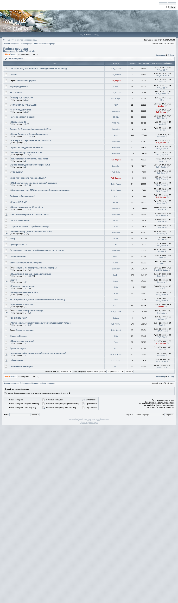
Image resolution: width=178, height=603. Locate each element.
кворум (13, 280)
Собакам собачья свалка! (22, 196)
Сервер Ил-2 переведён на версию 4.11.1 (31, 140)
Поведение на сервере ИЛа (24, 292)
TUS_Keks (116, 172)
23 (33, 276)
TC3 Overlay (17, 172)
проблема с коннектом (22, 304)
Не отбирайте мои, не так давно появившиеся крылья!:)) (37, 299)
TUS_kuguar (116, 81)
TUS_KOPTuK (161, 76)
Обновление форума (26, 81)
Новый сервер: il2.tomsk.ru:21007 (27, 152)
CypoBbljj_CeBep (161, 270)
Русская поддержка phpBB (89, 423)
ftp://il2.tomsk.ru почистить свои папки (29, 159)
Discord (13, 75)
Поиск (88, 34)
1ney (116, 226)
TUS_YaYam (116, 69)
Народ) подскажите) (19, 87)
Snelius (161, 106)
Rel (161, 130)
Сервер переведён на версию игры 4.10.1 (30, 165)
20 (30, 136)
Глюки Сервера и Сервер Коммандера (29, 134)
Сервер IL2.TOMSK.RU (22, 98)
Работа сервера (48, 44)
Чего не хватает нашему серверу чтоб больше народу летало (41, 323)
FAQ (81, 34)
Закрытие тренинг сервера (30, 311)
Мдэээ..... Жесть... (18, 336)
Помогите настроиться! (22, 341)
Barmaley (20, 51)
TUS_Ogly (161, 70)
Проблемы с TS (18, 122)
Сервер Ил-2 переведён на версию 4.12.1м (30, 129)
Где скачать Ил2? (18, 318)
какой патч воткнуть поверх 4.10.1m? (28, 178)
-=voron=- (161, 161)
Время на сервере (25, 330)
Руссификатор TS (18, 245)
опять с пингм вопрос (20, 220)
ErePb (115, 87)
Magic (161, 124)
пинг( (12, 239)
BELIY (115, 306)
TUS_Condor (116, 93)
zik (116, 245)
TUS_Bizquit (116, 330)
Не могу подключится (20, 110)
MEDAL (116, 202)
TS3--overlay (16, 93)
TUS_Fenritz (116, 312)
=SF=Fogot (115, 99)
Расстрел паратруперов (22, 286)
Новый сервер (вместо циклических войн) (31, 231)
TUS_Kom (161, 203)
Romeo (161, 209)
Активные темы (31, 40)
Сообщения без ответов (13, 40)
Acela (116, 135)
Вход (97, 34)
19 (27, 136)
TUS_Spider (161, 246)
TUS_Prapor (161, 149)
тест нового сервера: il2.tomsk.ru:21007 (30, 214)
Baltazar (116, 318)
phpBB (79, 419)
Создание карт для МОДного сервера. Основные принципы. (40, 190)
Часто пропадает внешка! (22, 117)
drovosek (116, 111)
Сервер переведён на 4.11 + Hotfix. (26, 147)
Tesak (161, 82)
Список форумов (11, 44)
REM (116, 105)
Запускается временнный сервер (26, 263)
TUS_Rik (116, 123)
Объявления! (16, 360)
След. (172, 55)
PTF (98, 421)
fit (161, 100)
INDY (116, 287)
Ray (116, 196)
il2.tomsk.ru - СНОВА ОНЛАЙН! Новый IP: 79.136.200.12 (37, 251)
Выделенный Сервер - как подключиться (31, 274)
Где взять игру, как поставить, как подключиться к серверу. (39, 69)
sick (115, 366)
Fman (116, 342)
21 (33, 136)
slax (161, 264)
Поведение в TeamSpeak (21, 366)
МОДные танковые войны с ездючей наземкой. (34, 183)
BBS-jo (116, 117)
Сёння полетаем (17, 257)
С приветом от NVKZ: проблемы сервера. (30, 226)
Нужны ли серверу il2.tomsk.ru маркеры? (37, 268)
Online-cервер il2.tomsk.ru (30, 44)
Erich (161, 258)
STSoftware (90, 421)
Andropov (161, 367)
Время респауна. (18, 348)
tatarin (115, 281)
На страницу (161, 55)
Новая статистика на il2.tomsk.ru (27, 207)
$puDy (116, 275)
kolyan (116, 257)
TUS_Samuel (116, 75)
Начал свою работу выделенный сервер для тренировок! (38, 353)
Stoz (161, 288)
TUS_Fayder (161, 215)
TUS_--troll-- (30, 51)
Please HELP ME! (19, 202)
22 (30, 276)
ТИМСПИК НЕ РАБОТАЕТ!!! (24, 105)
